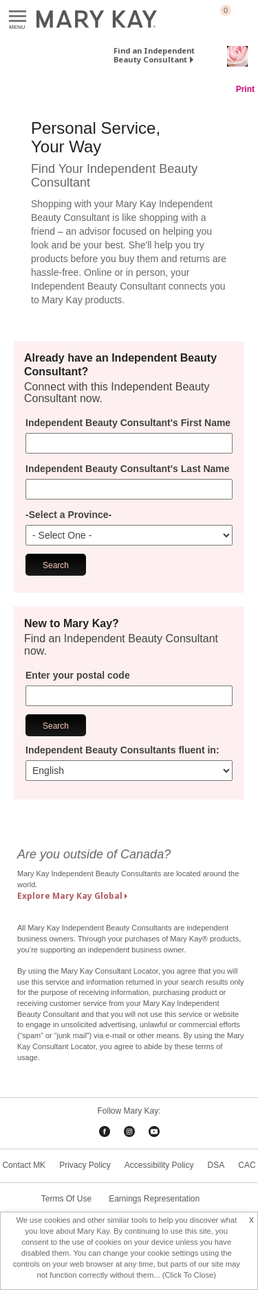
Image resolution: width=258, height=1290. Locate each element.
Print (245, 89)
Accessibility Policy (159, 1165)
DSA (216, 1165)
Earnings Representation (154, 1199)
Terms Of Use (66, 1199)
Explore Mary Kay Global (69, 896)
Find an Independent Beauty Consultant (154, 55)
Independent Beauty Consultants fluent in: (122, 749)
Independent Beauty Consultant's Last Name (127, 468)
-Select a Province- (68, 514)
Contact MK (23, 1165)
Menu (17, 16)
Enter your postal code (77, 675)
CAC (246, 1165)
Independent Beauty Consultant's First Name (127, 422)
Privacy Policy (85, 1165)
